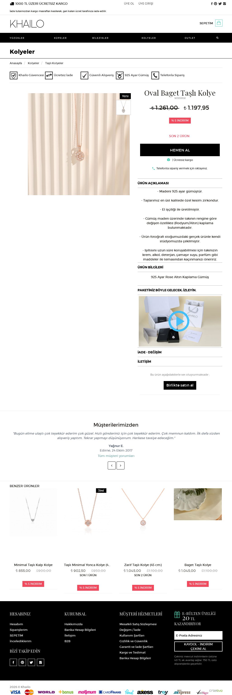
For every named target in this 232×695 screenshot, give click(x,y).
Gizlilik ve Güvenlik (134, 641)
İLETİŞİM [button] (144, 362)
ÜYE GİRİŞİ (146, 3)
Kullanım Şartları (132, 635)
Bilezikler (100, 38)
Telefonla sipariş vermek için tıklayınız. (182, 168)
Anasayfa (16, 63)
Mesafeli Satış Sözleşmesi (138, 624)
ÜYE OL (129, 3)
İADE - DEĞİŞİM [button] (150, 352)
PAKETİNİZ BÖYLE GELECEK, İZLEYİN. (167, 290)
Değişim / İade (130, 630)
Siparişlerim (19, 630)
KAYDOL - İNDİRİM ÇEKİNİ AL (198, 646)
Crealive (215, 690)
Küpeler (60, 38)
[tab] (180, 183)
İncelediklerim (20, 641)
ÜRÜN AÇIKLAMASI (153, 183)
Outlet (190, 38)
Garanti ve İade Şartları (136, 647)
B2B (67, 641)
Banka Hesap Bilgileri (80, 630)
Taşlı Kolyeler (54, 63)
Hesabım (16, 624)
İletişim (70, 635)
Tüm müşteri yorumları (116, 456)
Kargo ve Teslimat (133, 652)
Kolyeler (149, 38)
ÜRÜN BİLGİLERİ (150, 267)
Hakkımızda (74, 624)
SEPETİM (206, 23)
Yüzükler (17, 38)
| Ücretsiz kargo (180, 160)
